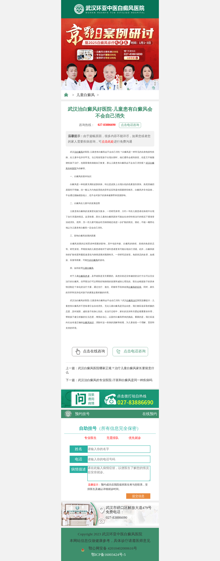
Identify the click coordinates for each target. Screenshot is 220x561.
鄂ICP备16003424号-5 (108, 555)
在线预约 (149, 414)
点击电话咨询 (130, 125)
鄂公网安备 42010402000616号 (112, 548)
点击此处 (108, 141)
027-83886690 (107, 124)
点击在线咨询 (89, 351)
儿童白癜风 (85, 95)
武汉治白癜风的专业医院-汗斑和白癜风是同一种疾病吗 (115, 380)
